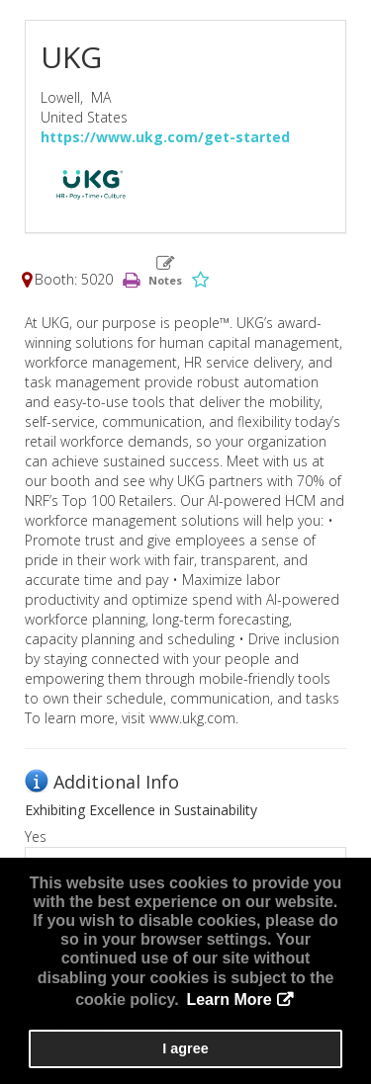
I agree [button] (185, 1048)
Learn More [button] (228, 999)
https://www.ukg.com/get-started (165, 136)
